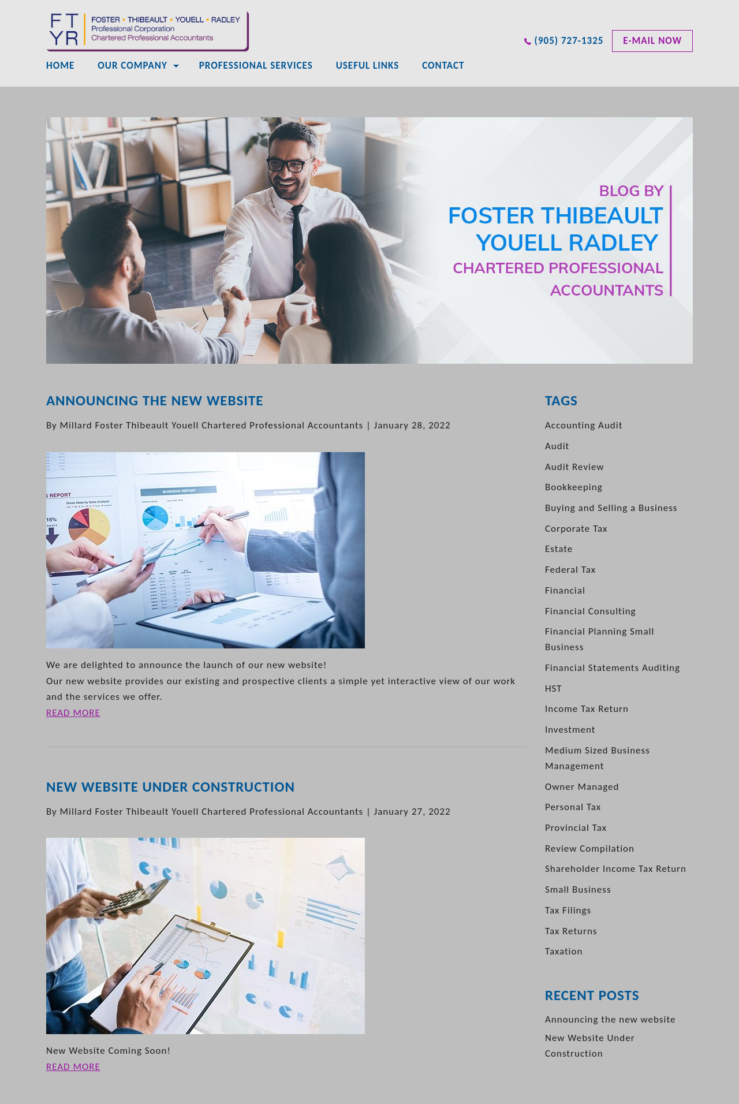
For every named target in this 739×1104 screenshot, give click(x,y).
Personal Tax (573, 807)
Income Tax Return (587, 709)
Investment (570, 729)
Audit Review (574, 467)
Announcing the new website (155, 400)
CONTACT (443, 65)
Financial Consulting (590, 611)
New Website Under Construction (170, 787)
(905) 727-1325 (569, 41)
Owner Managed (582, 787)
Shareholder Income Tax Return (615, 869)
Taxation (564, 951)
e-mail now (652, 41)
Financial (565, 590)
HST (553, 688)
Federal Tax (570, 570)
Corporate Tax (576, 529)
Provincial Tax (576, 828)
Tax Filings (568, 910)
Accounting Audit (583, 425)
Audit (557, 446)
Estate (559, 549)
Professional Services (256, 65)
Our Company (132, 65)
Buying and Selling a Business (611, 508)
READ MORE (73, 713)
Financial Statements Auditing (612, 668)
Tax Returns (571, 931)
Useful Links (367, 65)
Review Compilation (590, 848)
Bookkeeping (574, 487)
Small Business (578, 889)
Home (60, 65)
